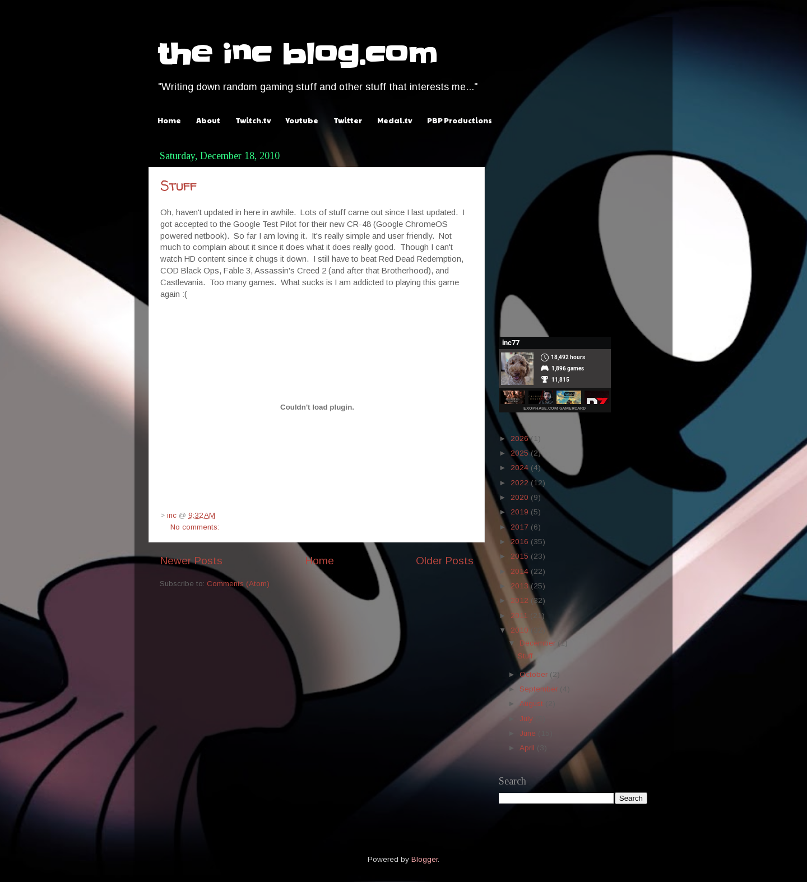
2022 (521, 483)
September (540, 689)
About (208, 120)
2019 (521, 512)
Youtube (302, 120)
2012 (521, 600)
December (539, 643)
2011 (520, 615)
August (532, 703)
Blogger (424, 859)
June (529, 733)
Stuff (178, 185)
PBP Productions (459, 120)
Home (169, 120)
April (528, 748)
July (527, 718)
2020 (521, 497)
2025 (521, 453)
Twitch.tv (253, 120)
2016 (521, 541)
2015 (521, 556)
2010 (521, 630)
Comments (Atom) (238, 583)
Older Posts (445, 561)
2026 (521, 438)
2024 (521, 467)
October (535, 674)
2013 (521, 586)
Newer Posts (191, 561)
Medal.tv (394, 120)
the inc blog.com (297, 54)
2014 (521, 571)
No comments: (194, 527)
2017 (521, 527)
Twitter (347, 120)
